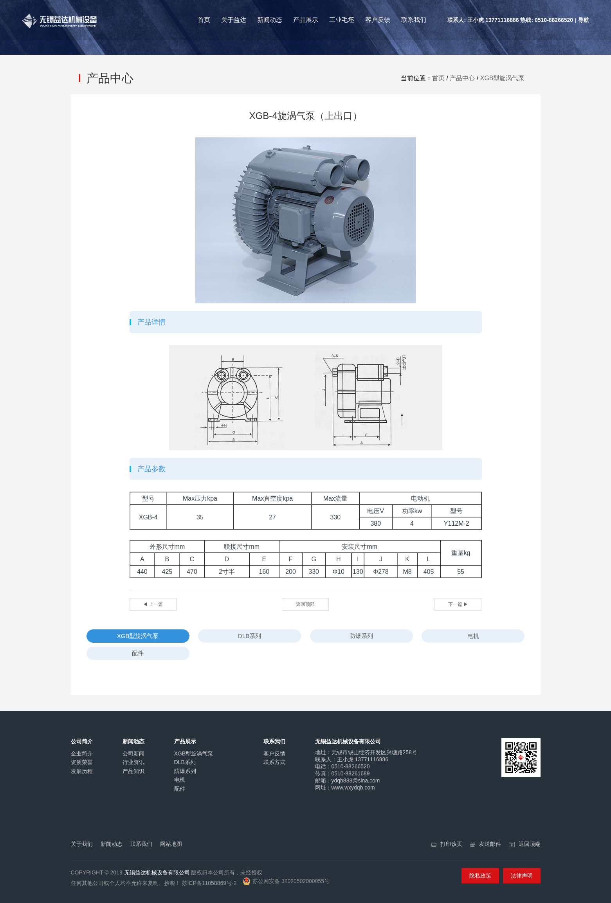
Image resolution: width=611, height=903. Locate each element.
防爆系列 (361, 636)
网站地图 (171, 844)
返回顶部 (305, 604)
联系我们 (413, 19)
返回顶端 (530, 844)
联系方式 (274, 762)
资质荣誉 (82, 762)
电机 (473, 636)
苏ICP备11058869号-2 (209, 883)
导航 (583, 20)
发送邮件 (490, 844)
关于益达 (233, 19)
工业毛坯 (341, 19)
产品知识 (133, 771)
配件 (138, 653)
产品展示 (305, 19)
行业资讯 (133, 762)
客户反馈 (377, 19)
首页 (204, 19)
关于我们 (82, 844)
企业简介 (82, 753)
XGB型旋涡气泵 (502, 78)
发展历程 (82, 771)
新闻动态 (269, 19)
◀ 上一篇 (153, 604)
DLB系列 (249, 636)
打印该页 (451, 844)
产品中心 (462, 78)
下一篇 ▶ (458, 604)
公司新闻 (133, 753)
